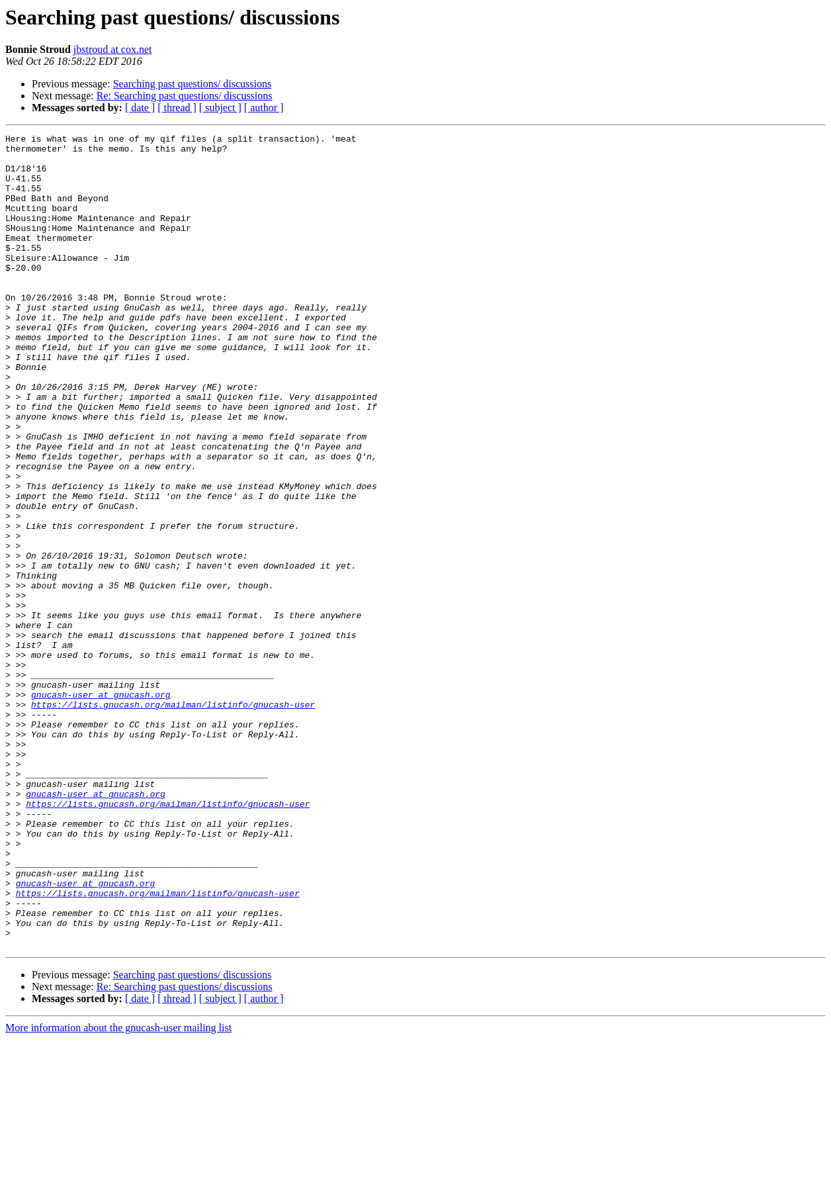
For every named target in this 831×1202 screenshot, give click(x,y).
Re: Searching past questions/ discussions (185, 95)
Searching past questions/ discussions (192, 83)
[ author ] (264, 107)
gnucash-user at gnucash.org (101, 807)
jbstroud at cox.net (112, 49)
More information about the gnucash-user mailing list (118, 1190)
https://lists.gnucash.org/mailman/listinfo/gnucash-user (173, 819)
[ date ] (140, 107)
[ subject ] (220, 107)
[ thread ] (177, 107)
